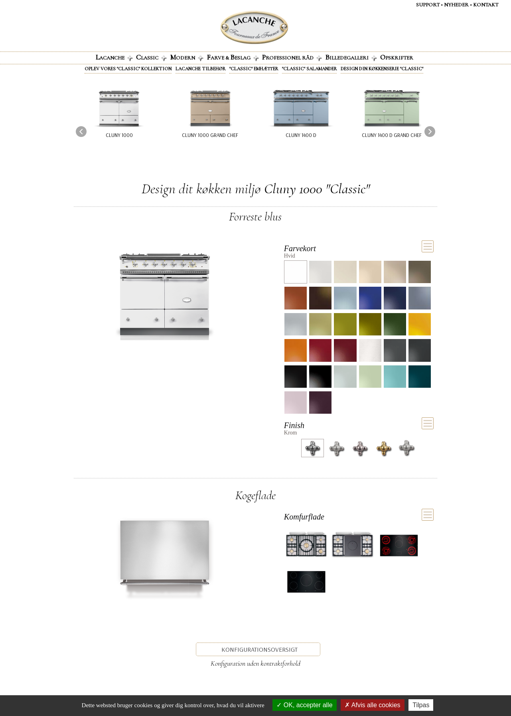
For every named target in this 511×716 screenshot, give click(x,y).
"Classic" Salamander (309, 68)
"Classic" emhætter (253, 68)
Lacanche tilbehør (200, 68)
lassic (151, 57)
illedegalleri (351, 57)
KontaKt (485, 5)
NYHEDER (456, 5)
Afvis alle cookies (372, 705)
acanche (114, 57)
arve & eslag (233, 57)
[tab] (359, 250)
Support (428, 5)
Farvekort (300, 248)
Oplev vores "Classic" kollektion (128, 68)
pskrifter (396, 57)
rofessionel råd (292, 57)
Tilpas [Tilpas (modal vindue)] (420, 705)
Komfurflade (304, 516)
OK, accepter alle (304, 705)
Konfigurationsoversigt (259, 649)
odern (186, 57)
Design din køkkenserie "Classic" (382, 68)
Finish (294, 425)
